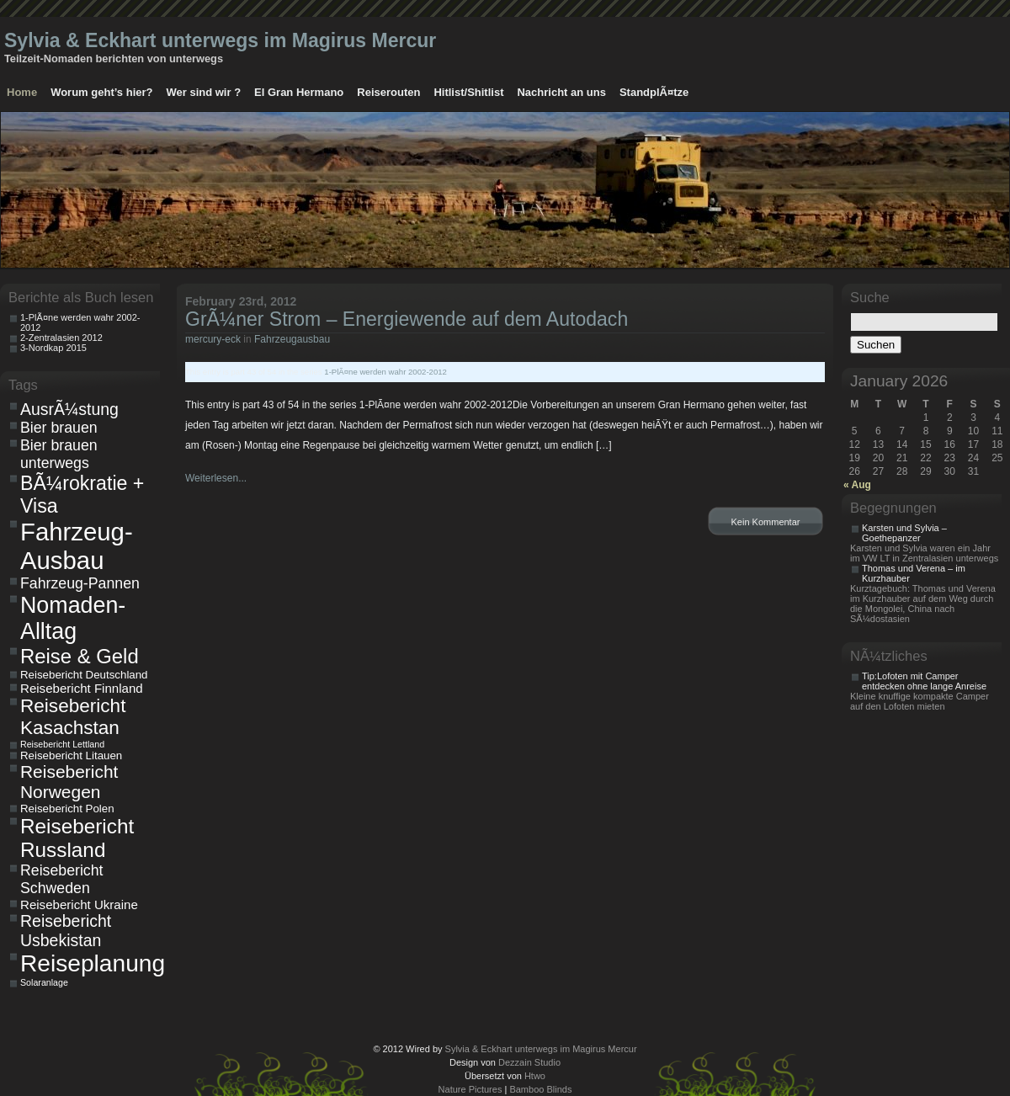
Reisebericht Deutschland (84, 674)
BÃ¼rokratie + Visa (82, 494)
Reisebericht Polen (67, 808)
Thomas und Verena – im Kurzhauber (913, 573)
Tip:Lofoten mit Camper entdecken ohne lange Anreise (924, 681)
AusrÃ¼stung (69, 409)
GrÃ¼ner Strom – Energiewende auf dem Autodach (406, 319)
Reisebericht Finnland (81, 688)
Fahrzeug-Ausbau (76, 546)
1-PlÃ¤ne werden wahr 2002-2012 (385, 371)
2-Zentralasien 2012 (61, 338)
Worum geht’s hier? (101, 92)
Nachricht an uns (561, 92)
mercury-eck (213, 339)
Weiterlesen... (216, 478)
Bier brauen (59, 427)
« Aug (857, 485)
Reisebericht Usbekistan (65, 931)
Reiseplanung (87, 963)
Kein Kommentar (765, 522)
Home (22, 92)
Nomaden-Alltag (72, 618)
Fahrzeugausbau (292, 339)
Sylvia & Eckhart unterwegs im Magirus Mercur (220, 40)
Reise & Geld (79, 656)
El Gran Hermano (298, 92)
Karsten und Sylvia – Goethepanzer (904, 533)
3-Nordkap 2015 (53, 348)
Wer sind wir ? (203, 92)
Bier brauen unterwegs (59, 454)
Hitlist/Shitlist (468, 92)
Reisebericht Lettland (62, 744)
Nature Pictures (470, 1089)
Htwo (534, 1076)
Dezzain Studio (529, 1062)
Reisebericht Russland (77, 838)
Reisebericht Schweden (61, 879)
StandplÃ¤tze (653, 92)
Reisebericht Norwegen (69, 781)
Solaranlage (44, 982)
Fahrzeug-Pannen (80, 583)
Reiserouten (388, 92)
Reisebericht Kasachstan (72, 716)
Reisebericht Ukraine (79, 904)
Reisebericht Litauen (71, 755)
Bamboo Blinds (540, 1089)
